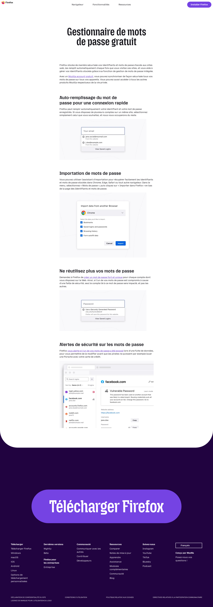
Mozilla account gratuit (80, 76)
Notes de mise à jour (120, 553)
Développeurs (84, 560)
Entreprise (49, 567)
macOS (14, 557)
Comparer (115, 548)
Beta (46, 553)
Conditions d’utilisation (76, 597)
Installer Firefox (199, 4)
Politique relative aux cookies (120, 597)
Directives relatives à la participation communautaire (177, 597)
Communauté (117, 573)
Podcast (147, 566)
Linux (14, 570)
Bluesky (147, 561)
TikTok (146, 557)
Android (15, 566)
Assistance (115, 561)
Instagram (148, 548)
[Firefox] (10, 4)
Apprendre (115, 557)
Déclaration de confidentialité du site (28, 597)
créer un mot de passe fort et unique (103, 277)
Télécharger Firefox (106, 506)
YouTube (147, 553)
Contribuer (82, 556)
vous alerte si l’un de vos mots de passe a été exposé (95, 351)
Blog (112, 578)
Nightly (47, 548)
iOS (13, 561)
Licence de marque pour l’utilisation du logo (31, 601)
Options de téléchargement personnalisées (19, 578)
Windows (16, 553)
